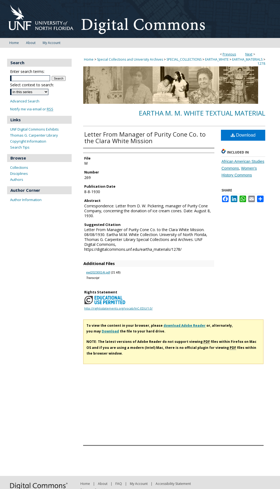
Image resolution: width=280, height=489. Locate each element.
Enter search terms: (27, 71)
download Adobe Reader (185, 325)
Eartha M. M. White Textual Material (202, 112)
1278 (261, 63)
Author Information (26, 199)
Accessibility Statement (173, 483)
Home (89, 59)
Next (248, 54)
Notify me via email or (31, 109)
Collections (19, 167)
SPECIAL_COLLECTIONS (184, 59)
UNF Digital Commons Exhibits (34, 129)
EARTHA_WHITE (217, 59)
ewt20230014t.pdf (98, 272)
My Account (139, 483)
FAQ (118, 483)
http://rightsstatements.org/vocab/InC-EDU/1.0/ (118, 308)
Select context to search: (32, 84)
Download (243, 135)
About (102, 483)
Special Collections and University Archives (130, 59)
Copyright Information (28, 141)
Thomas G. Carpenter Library (34, 135)
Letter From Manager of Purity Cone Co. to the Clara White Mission (145, 137)
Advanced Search (24, 101)
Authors (16, 179)
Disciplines (19, 173)
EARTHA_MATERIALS (247, 59)
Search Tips (20, 147)
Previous (229, 54)
